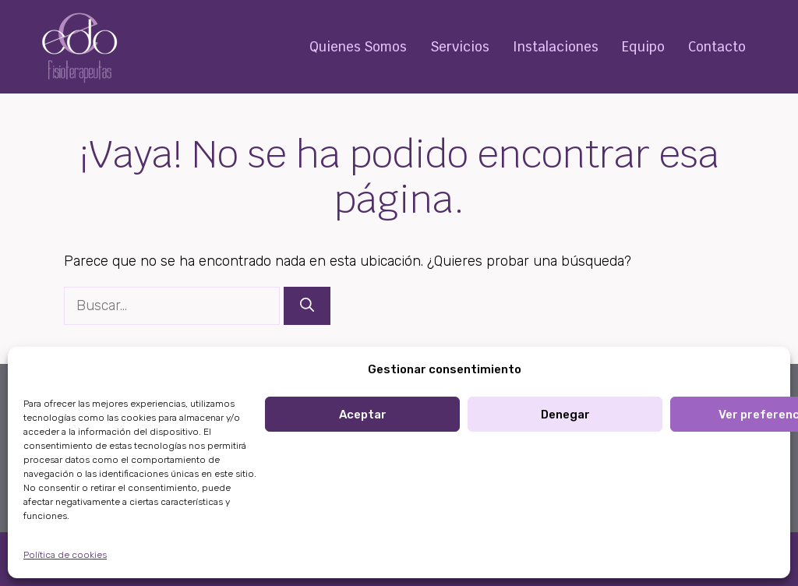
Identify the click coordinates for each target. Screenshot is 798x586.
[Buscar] (307, 306)
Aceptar (363, 415)
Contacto (717, 46)
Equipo (643, 46)
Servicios (459, 46)
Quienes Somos (358, 46)
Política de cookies (65, 554)
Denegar (565, 415)
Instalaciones (555, 46)
